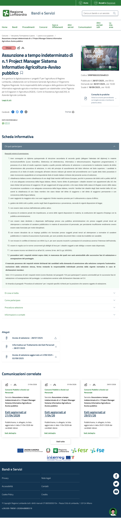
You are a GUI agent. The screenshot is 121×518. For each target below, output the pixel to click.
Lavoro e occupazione (46, 35)
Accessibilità (7, 486)
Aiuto (85, 3)
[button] (21, 73)
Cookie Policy (7, 494)
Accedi (102, 3)
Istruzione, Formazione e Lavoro (23, 35)
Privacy (5, 478)
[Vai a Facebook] (116, 476)
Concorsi (5, 35)
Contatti (45, 486)
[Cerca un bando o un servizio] (100, 13)
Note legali (46, 478)
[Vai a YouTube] (116, 492)
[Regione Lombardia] (28, 13)
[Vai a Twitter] (116, 484)
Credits (44, 494)
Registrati (111, 3)
